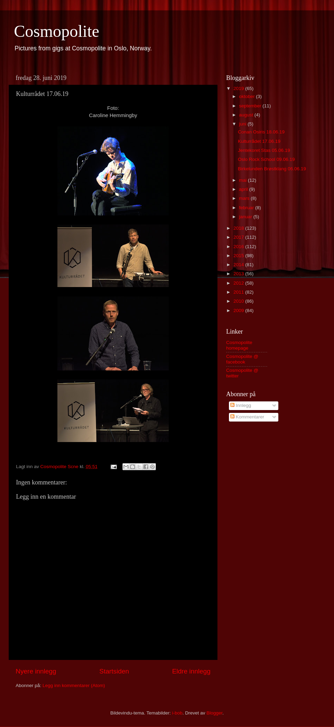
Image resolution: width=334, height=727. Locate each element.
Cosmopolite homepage (239, 345)
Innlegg (240, 405)
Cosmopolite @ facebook (242, 359)
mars (245, 198)
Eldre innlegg (191, 671)
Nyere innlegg (36, 671)
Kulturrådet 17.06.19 (259, 141)
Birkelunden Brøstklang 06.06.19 (272, 168)
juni (243, 123)
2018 (239, 228)
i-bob (177, 713)
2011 (239, 292)
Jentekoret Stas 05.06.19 (264, 150)
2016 (239, 246)
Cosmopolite (56, 31)
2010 (239, 301)
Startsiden (114, 671)
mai (243, 180)
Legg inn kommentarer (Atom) (73, 685)
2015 (239, 255)
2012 (239, 283)
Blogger (215, 713)
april (244, 189)
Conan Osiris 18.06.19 (261, 131)
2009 (239, 310)
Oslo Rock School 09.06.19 (266, 159)
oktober (247, 96)
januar (246, 216)
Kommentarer (247, 416)
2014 (239, 264)
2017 (239, 237)
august (246, 114)
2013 (239, 273)
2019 (239, 88)
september (251, 105)
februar (247, 207)
